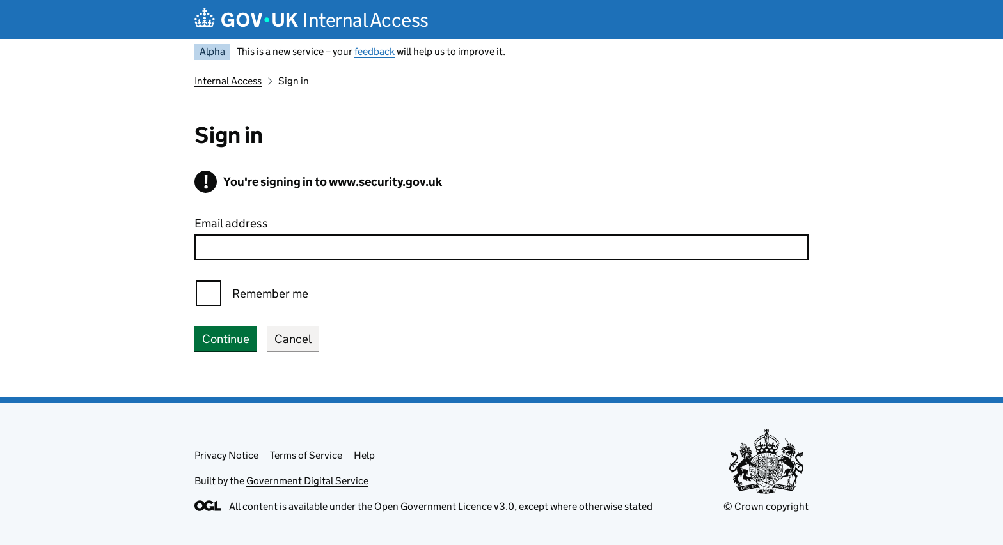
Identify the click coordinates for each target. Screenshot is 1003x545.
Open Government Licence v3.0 (444, 506)
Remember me (270, 293)
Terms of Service (306, 455)
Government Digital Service (307, 481)
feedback (374, 51)
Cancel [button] (293, 339)
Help (364, 455)
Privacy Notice (226, 455)
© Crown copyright (766, 506)
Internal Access (228, 81)
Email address (231, 223)
